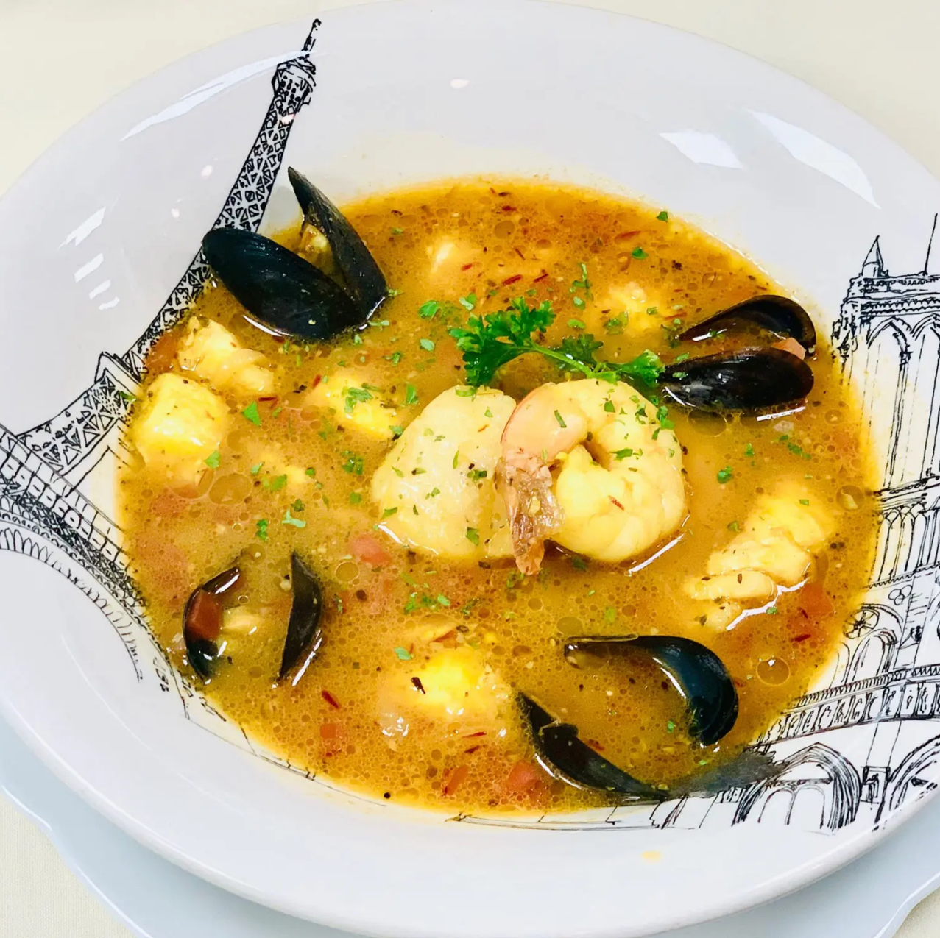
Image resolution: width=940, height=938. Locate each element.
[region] (110, 561)
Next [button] (188, 558)
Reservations (110, 274)
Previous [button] (33, 558)
